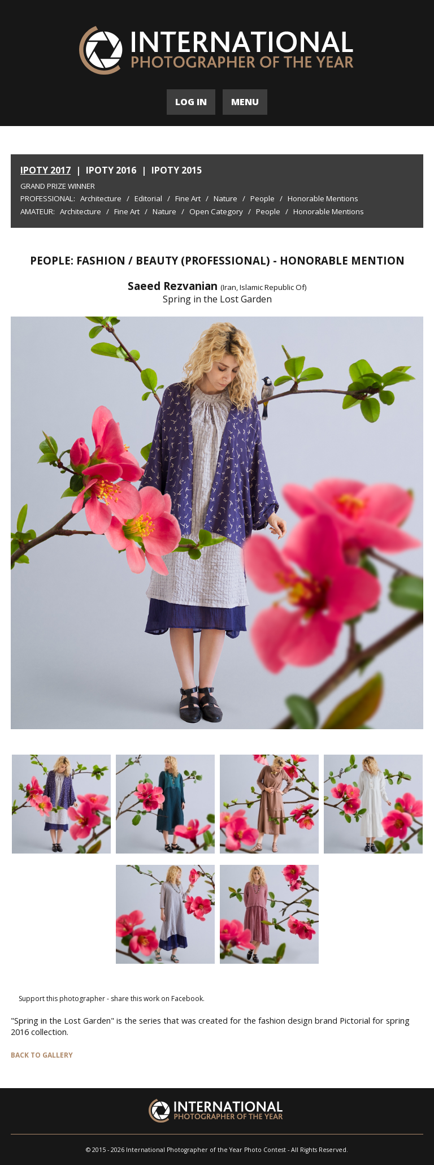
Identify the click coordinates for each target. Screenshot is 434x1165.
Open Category (216, 211)
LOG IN (191, 102)
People (262, 198)
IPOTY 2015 (176, 170)
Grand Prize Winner (57, 186)
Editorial (148, 198)
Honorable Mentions (323, 198)
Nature (225, 198)
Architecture (100, 198)
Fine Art (188, 198)
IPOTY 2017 (45, 170)
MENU (245, 102)
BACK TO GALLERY (42, 1055)
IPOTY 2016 (111, 170)
